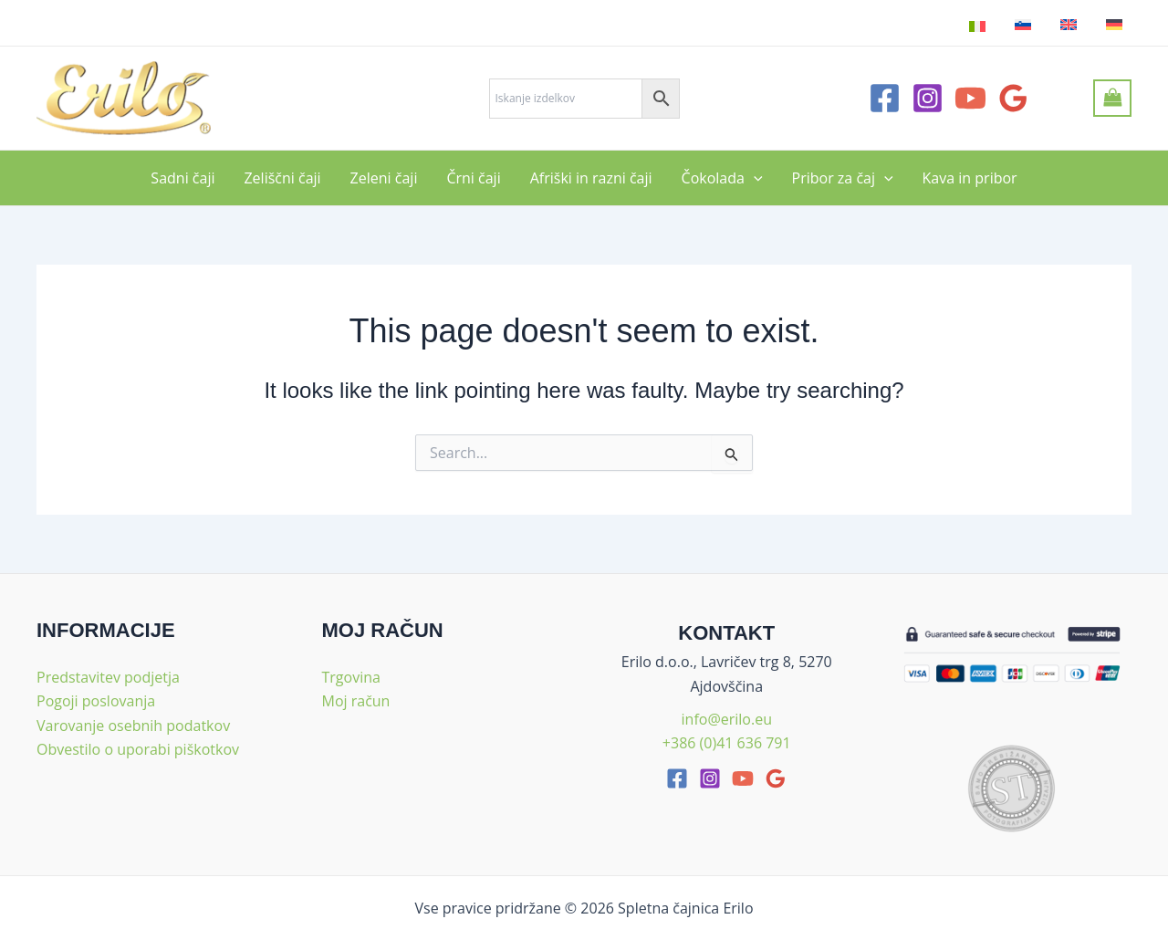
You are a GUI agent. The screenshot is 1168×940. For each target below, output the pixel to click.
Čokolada (722, 178)
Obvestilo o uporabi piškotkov (137, 749)
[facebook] (677, 778)
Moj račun (356, 701)
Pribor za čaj (842, 178)
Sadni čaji (182, 178)
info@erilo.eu (727, 719)
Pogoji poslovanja (95, 701)
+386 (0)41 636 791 (726, 743)
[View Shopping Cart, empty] (1112, 97)
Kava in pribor (970, 178)
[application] (754, 178)
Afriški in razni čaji (591, 178)
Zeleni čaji (384, 178)
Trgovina (351, 677)
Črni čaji (473, 178)
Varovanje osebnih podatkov (133, 725)
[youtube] (743, 778)
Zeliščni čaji (282, 178)
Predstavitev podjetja (108, 677)
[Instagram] (928, 98)
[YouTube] (970, 98)
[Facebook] (885, 98)
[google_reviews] (776, 778)
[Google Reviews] (1013, 98)
